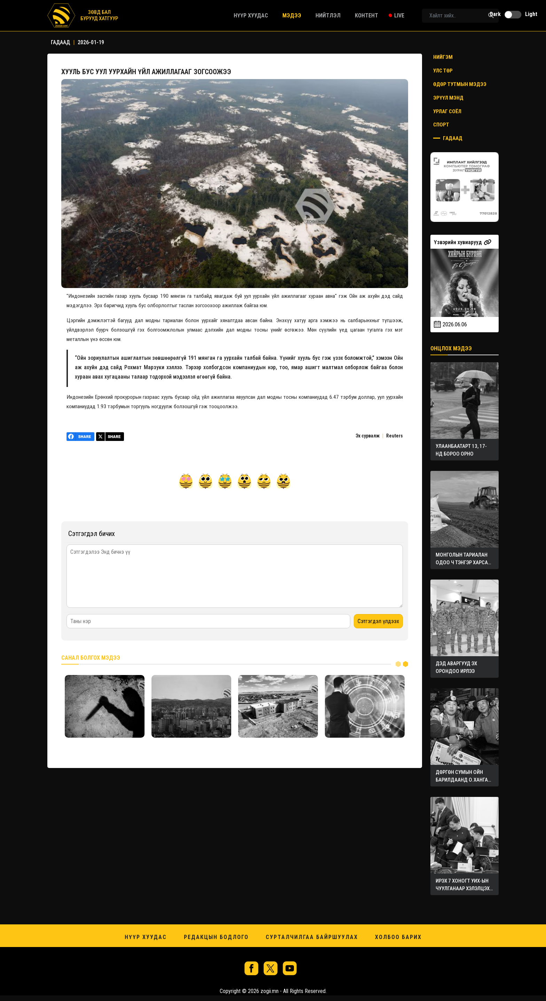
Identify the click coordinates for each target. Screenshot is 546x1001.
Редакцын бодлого (216, 937)
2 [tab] (405, 664)
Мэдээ (291, 15)
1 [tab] (398, 664)
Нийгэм (443, 57)
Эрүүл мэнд (448, 98)
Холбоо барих (398, 937)
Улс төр (443, 71)
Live (399, 15)
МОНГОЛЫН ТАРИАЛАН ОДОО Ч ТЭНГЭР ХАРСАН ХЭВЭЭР (463, 559)
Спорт (441, 125)
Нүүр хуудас (251, 15)
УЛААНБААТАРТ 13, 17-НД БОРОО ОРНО (461, 450)
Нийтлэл (328, 15)
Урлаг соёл (447, 111)
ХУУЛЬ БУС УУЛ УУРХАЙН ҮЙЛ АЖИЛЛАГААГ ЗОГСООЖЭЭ (146, 72)
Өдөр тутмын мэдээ (459, 84)
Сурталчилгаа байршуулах (312, 937)
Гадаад (447, 138)
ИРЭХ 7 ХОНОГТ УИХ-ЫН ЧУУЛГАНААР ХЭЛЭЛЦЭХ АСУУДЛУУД (463, 885)
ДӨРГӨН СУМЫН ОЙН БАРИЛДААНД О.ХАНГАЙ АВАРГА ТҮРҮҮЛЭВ (463, 776)
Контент (366, 15)
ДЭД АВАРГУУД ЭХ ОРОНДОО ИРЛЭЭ (456, 667)
